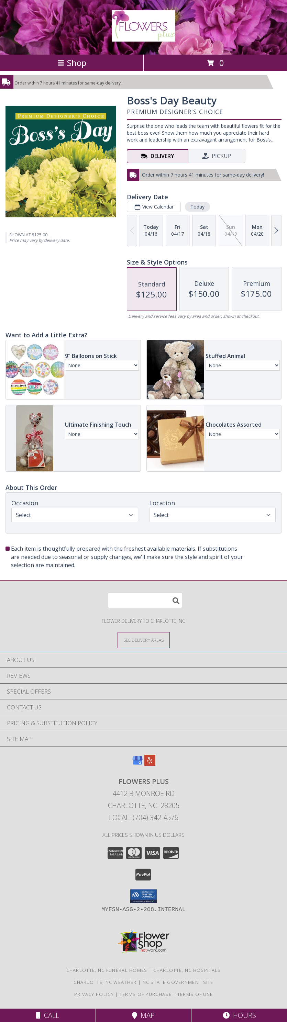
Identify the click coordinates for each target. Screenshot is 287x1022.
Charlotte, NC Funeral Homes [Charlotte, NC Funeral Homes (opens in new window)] (106, 970)
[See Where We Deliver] (144, 640)
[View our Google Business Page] (137, 763)
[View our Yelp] (149, 763)
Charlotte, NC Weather (105, 982)
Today (197, 206)
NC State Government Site (178, 982)
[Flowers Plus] (143, 37)
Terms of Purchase (146, 994)
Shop (71, 62)
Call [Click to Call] (47, 1015)
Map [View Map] (143, 1015)
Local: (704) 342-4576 (143, 817)
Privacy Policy (94, 994)
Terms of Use (195, 994)
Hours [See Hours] (239, 1015)
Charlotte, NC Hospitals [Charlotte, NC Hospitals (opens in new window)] (187, 970)
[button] (143, 896)
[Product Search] (145, 600)
